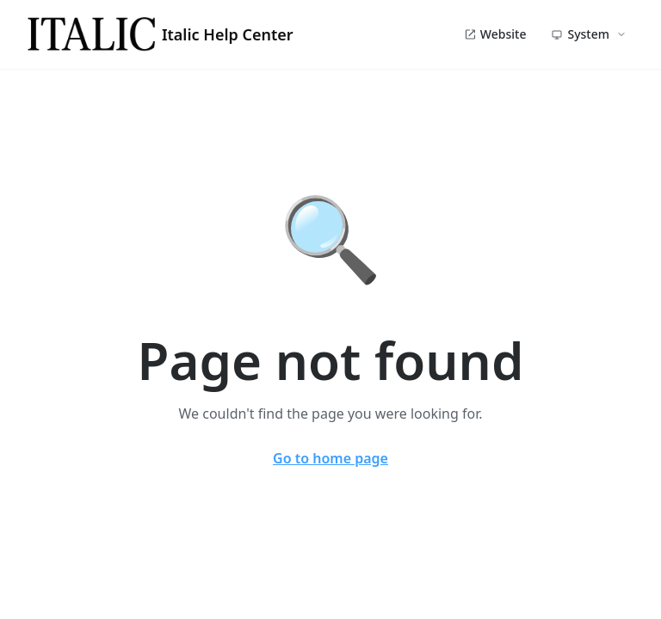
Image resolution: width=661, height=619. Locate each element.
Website (495, 34)
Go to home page (330, 458)
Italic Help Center (160, 34)
